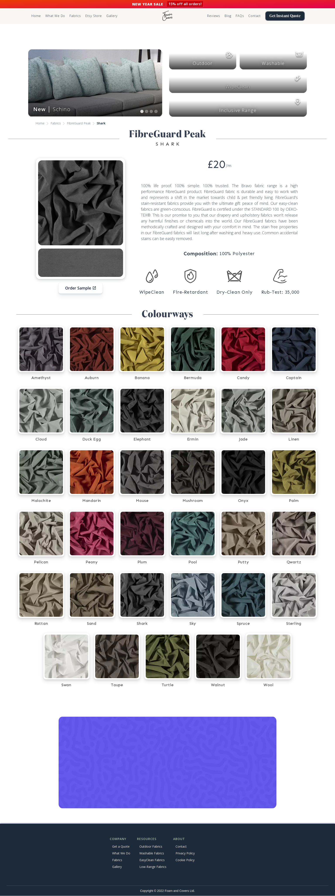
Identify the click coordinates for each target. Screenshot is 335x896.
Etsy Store (93, 16)
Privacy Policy (185, 853)
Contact (254, 16)
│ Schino (52, 109)
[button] (75, 16)
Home (36, 16)
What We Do (55, 16)
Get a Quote (121, 846)
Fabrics (56, 123)
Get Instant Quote (285, 16)
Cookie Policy (185, 860)
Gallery (112, 16)
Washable (273, 63)
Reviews (213, 16)
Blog (228, 16)
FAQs (240, 16)
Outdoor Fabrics (150, 846)
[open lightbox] (80, 202)
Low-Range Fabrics (152, 867)
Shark (101, 123)
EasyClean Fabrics (152, 860)
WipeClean (238, 87)
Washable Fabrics (151, 853)
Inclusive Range (237, 110)
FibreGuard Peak (79, 123)
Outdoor (202, 63)
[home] (167, 16)
